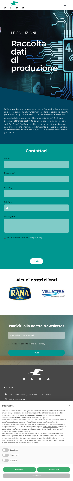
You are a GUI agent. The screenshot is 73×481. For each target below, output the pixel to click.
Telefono (8, 202)
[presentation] (25, 249)
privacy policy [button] (7, 413)
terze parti (38, 420)
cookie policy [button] (42, 418)
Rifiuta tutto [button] (19, 469)
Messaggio (9, 216)
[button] (69, 405)
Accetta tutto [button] (54, 469)
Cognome (9, 173)
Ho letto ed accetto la (24, 237)
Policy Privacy (35, 237)
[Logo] (14, 2)
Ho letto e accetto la (28, 344)
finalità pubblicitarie (50, 427)
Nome (7, 158)
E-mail (8, 187)
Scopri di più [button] (36, 476)
